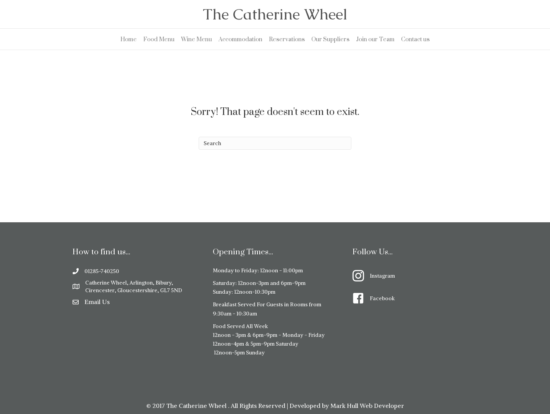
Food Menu (159, 39)
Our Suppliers (330, 39)
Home (128, 39)
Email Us (97, 302)
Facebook (382, 298)
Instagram (382, 275)
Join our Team (375, 39)
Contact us (415, 39)
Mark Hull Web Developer (367, 405)
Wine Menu (196, 39)
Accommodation (240, 39)
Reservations (287, 39)
